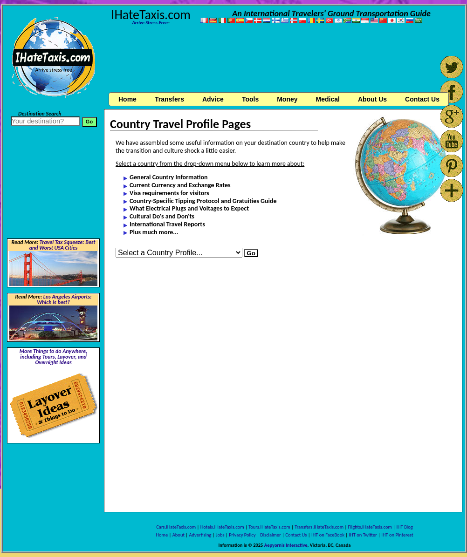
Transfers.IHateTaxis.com (319, 527)
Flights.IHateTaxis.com (370, 527)
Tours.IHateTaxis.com (269, 527)
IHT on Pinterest (397, 535)
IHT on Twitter (363, 535)
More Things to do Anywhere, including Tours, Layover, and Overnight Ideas (54, 357)
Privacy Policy (242, 535)
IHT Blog (404, 527)
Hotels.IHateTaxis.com (222, 527)
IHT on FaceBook (327, 535)
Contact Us (296, 535)
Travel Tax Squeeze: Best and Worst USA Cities (62, 245)
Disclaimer (270, 535)
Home (127, 99)
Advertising (200, 535)
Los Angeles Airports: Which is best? (64, 299)
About (178, 535)
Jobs (220, 535)
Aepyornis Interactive (286, 545)
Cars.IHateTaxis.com (176, 527)
